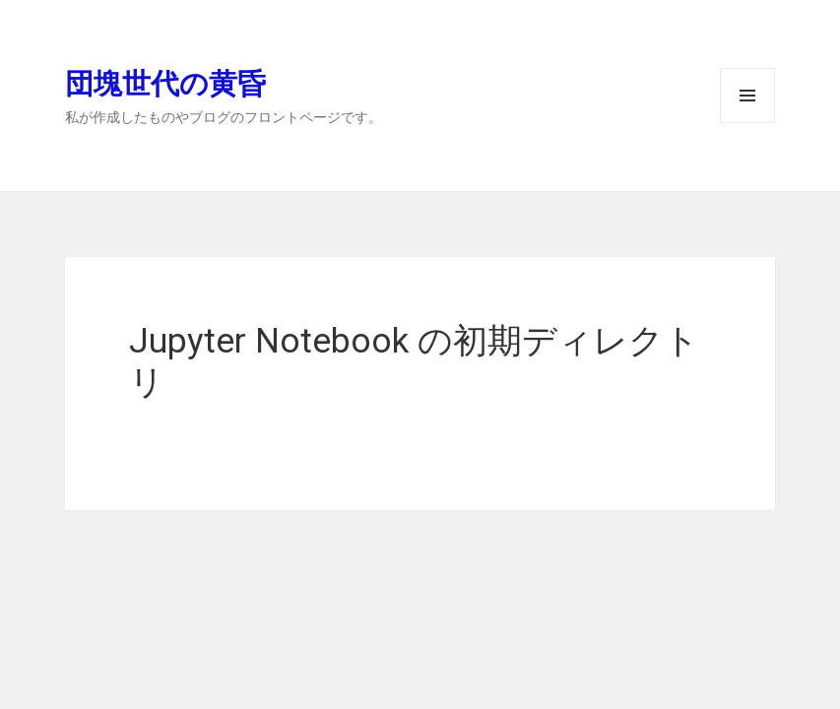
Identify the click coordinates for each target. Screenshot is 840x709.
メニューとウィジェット (747, 122)
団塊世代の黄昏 (165, 82)
